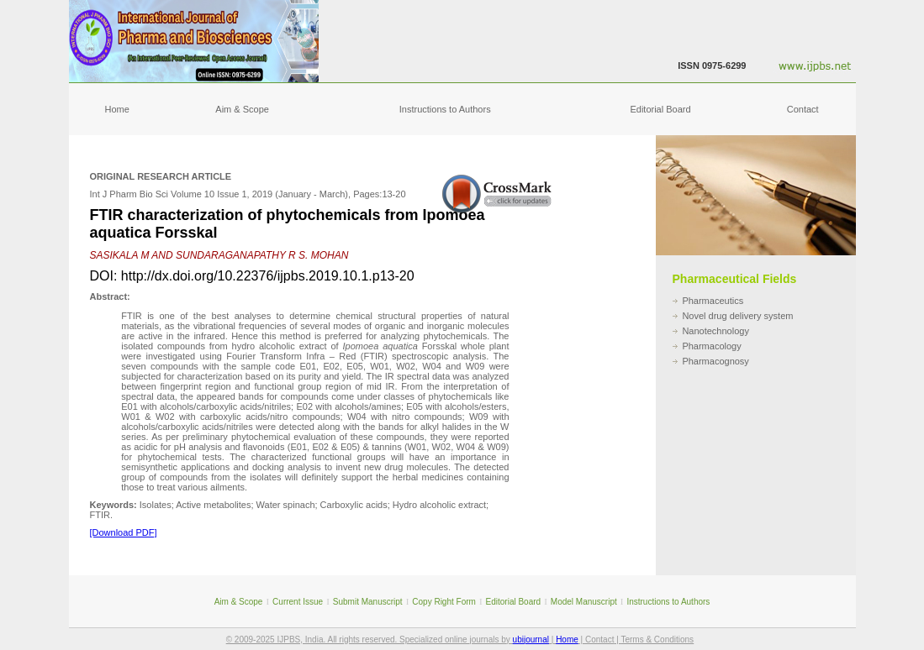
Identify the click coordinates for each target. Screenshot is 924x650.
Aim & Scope (242, 109)
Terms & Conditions (657, 639)
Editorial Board (660, 109)
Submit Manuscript (368, 601)
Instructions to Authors (445, 109)
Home (117, 109)
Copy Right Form (444, 601)
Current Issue (297, 601)
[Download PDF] (123, 532)
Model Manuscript (584, 601)
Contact (803, 109)
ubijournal (531, 639)
